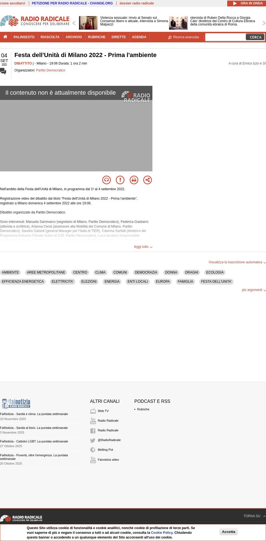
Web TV (103, 411)
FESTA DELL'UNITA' (216, 282)
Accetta (228, 532)
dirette (119, 37)
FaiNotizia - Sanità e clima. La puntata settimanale (34, 414)
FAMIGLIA (185, 282)
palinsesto (24, 37)
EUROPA (163, 282)
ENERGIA (111, 282)
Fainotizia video (108, 459)
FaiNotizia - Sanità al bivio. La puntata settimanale (34, 427)
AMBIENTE (10, 272)
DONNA (171, 272)
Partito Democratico (50, 70)
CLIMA (100, 272)
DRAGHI (191, 272)
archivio (74, 37)
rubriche (96, 37)
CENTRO (80, 272)
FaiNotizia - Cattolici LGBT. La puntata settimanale (34, 441)
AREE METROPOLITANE (46, 272)
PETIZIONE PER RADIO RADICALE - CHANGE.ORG (72, 3)
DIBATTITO (23, 63)
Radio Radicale (108, 420)
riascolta (50, 37)
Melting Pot (105, 449)
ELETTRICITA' (62, 282)
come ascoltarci (12, 3)
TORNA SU (252, 516)
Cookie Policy (162, 533)
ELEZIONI (89, 282)
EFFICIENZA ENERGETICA (23, 282)
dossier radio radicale (136, 3)
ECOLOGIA (215, 272)
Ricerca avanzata (186, 37)
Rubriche (143, 409)
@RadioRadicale (109, 440)
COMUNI (120, 272)
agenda (139, 37)
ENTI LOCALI (137, 282)
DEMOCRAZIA (146, 272)
